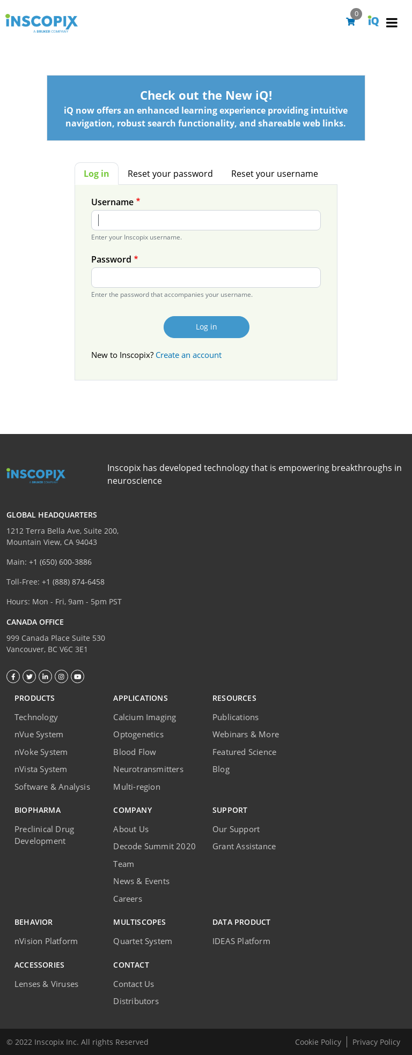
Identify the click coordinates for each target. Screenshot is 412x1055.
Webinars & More (245, 734)
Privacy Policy (376, 1042)
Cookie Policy (318, 1042)
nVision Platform (46, 941)
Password (111, 259)
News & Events (141, 881)
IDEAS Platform (241, 941)
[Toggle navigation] (392, 24)
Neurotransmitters (148, 769)
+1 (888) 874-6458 (73, 582)
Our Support (236, 829)
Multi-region (136, 786)
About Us (131, 829)
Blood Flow (134, 751)
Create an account (189, 354)
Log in (96, 173)
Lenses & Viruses (46, 983)
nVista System (41, 769)
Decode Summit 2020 (154, 846)
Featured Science (244, 751)
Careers (127, 898)
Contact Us (133, 983)
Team (123, 863)
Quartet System (142, 941)
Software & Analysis (52, 786)
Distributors (135, 1001)
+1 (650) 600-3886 (60, 562)
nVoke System (41, 751)
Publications (235, 717)
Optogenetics (138, 734)
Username (112, 202)
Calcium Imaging (144, 717)
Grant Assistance (244, 846)
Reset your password (170, 173)
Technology (36, 717)
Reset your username (274, 173)
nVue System (38, 734)
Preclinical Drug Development (44, 835)
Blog (221, 769)
